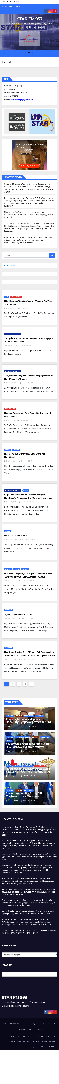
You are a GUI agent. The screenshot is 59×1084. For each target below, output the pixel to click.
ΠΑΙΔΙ (6, 296)
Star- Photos (50, 1036)
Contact (36, 1036)
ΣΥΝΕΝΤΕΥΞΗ (39, 716)
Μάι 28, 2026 (13, 726)
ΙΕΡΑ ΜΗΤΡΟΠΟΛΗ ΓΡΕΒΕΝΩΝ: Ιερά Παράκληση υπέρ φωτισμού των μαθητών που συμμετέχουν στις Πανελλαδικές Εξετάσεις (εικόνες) (28, 240)
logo (42, 1036)
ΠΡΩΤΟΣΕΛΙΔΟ (28, 716)
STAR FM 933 (29, 18)
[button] (54, 53)
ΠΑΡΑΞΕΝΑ (16, 449)
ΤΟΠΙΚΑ (9, 740)
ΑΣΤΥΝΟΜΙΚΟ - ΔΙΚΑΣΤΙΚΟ (13, 334)
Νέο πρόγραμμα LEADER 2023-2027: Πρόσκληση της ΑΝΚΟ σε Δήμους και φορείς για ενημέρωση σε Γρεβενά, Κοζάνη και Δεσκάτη (28, 892)
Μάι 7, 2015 (10, 420)
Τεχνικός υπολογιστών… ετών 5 (19, 614)
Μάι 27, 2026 (13, 776)
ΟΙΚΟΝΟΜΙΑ (8, 648)
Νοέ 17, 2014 (11, 618)
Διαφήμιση (26, 1041)
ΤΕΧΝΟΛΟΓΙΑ (9, 610)
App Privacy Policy (24, 1036)
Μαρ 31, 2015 (11, 461)
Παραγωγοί (36, 1041)
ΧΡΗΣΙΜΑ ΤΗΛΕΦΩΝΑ (47, 1047)
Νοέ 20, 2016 (11, 345)
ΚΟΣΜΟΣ (7, 449)
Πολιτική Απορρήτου (48, 1041)
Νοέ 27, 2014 (11, 502)
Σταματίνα (24, 308)
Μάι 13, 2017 (11, 308)
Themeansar (37, 1029)
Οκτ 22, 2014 (11, 659)
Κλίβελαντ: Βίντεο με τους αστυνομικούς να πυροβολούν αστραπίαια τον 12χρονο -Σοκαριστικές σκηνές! (28, 498)
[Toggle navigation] (29, 53)
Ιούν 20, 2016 (12, 383)
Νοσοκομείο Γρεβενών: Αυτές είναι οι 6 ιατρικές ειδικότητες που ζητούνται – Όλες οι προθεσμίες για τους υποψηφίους (28, 214)
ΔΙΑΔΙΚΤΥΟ (8, 569)
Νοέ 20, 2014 (11, 540)
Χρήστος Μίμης (28, 383)
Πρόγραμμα (34, 1047)
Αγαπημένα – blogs (14, 1041)
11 (25, 684)
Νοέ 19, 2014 (11, 580)
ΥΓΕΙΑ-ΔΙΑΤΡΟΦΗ (16, 296)
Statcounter (9, 265)
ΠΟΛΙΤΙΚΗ (19, 716)
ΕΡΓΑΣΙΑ (9, 765)
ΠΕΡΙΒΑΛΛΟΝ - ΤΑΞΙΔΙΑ (23, 737)
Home (13, 1036)
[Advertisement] (29, 1066)
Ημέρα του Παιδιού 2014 (15, 535)
